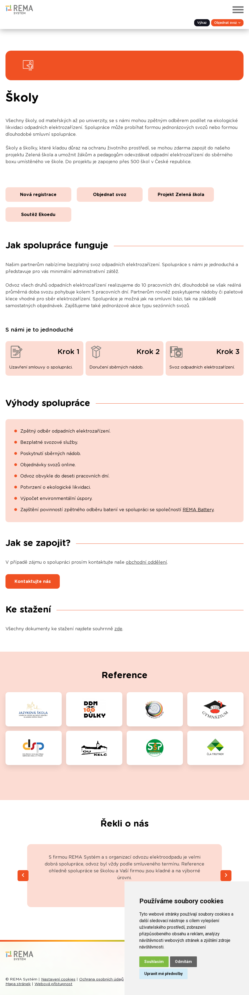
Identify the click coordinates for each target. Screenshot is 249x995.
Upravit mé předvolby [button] (163, 973)
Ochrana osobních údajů (101, 979)
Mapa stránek (18, 984)
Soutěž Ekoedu (38, 214)
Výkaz (202, 22)
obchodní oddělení (146, 562)
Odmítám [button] (183, 961)
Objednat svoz (109, 194)
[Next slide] (225, 875)
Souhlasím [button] (154, 961)
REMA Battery (198, 510)
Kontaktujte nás (33, 581)
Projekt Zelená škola (181, 194)
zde (118, 629)
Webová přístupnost (53, 984)
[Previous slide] (23, 875)
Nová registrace (38, 194)
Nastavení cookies (58, 979)
